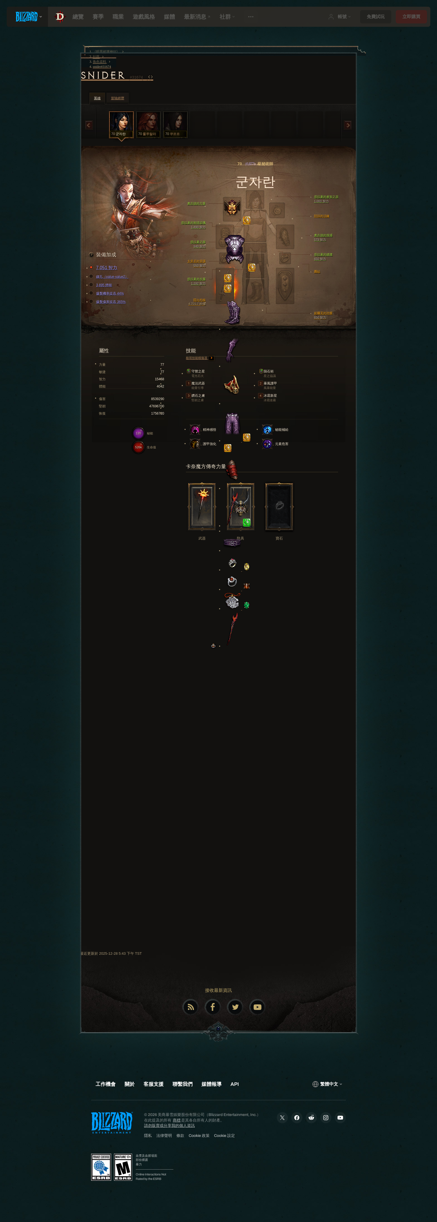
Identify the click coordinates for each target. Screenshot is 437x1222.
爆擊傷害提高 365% (108, 301)
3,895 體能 (101, 285)
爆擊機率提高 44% (107, 293)
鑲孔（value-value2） (109, 276)
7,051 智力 (104, 268)
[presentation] (27, 17)
